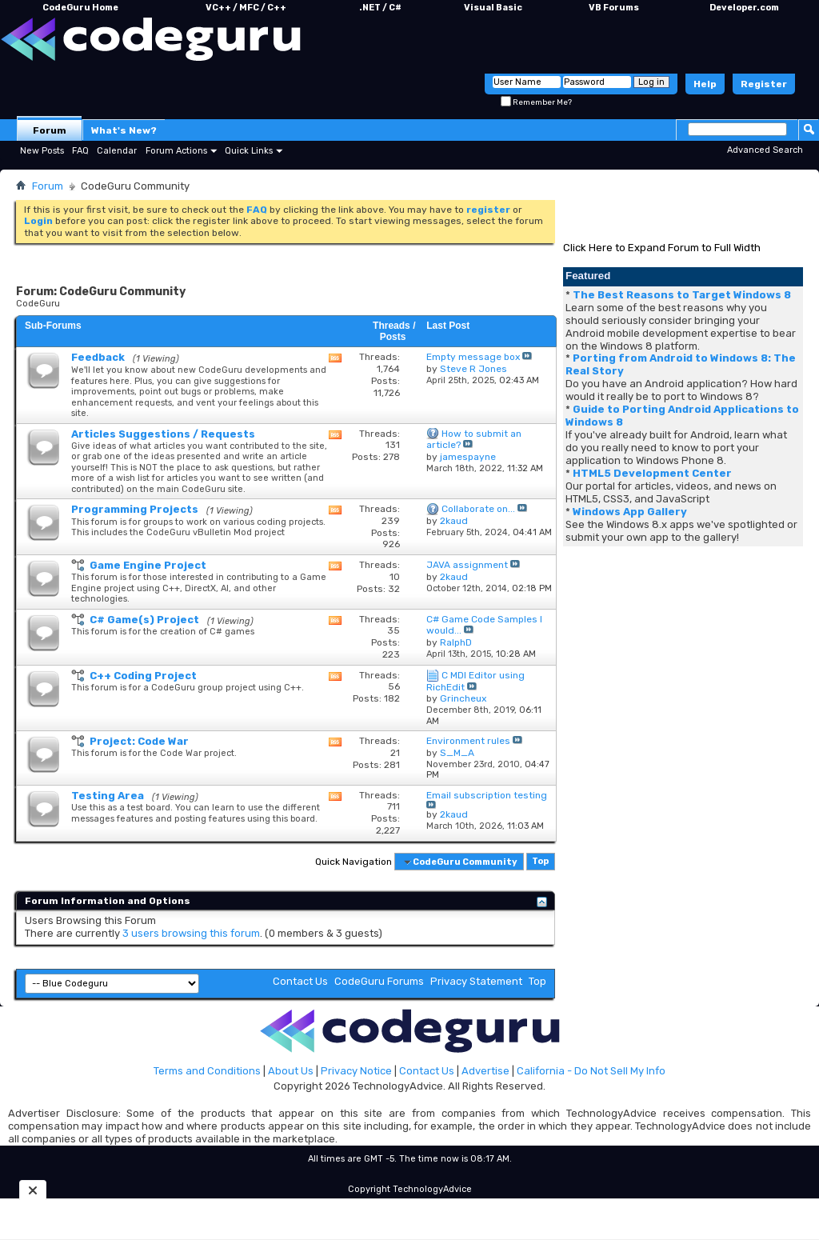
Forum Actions (176, 151)
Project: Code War (139, 741)
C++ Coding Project (143, 676)
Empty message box (473, 356)
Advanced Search (765, 150)
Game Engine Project (148, 565)
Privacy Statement (476, 981)
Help (705, 84)
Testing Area (107, 796)
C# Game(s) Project (144, 620)
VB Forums (614, 7)
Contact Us (300, 981)
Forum (49, 130)
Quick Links (249, 151)
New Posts (42, 151)
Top (540, 862)
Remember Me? (536, 102)
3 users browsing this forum (191, 933)
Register (764, 84)
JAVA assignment (467, 564)
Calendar (117, 151)
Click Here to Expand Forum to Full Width (662, 248)
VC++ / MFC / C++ (246, 7)
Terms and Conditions (207, 1071)
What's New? (124, 130)
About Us (291, 1071)
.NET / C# (380, 7)
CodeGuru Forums (379, 981)
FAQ (80, 151)
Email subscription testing (486, 795)
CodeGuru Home (80, 7)
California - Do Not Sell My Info (591, 1071)
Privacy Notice (356, 1071)
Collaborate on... (478, 508)
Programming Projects (134, 509)
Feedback (98, 357)
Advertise (485, 1071)
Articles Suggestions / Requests (163, 434)
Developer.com (744, 7)
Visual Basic (493, 7)
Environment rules (468, 740)
